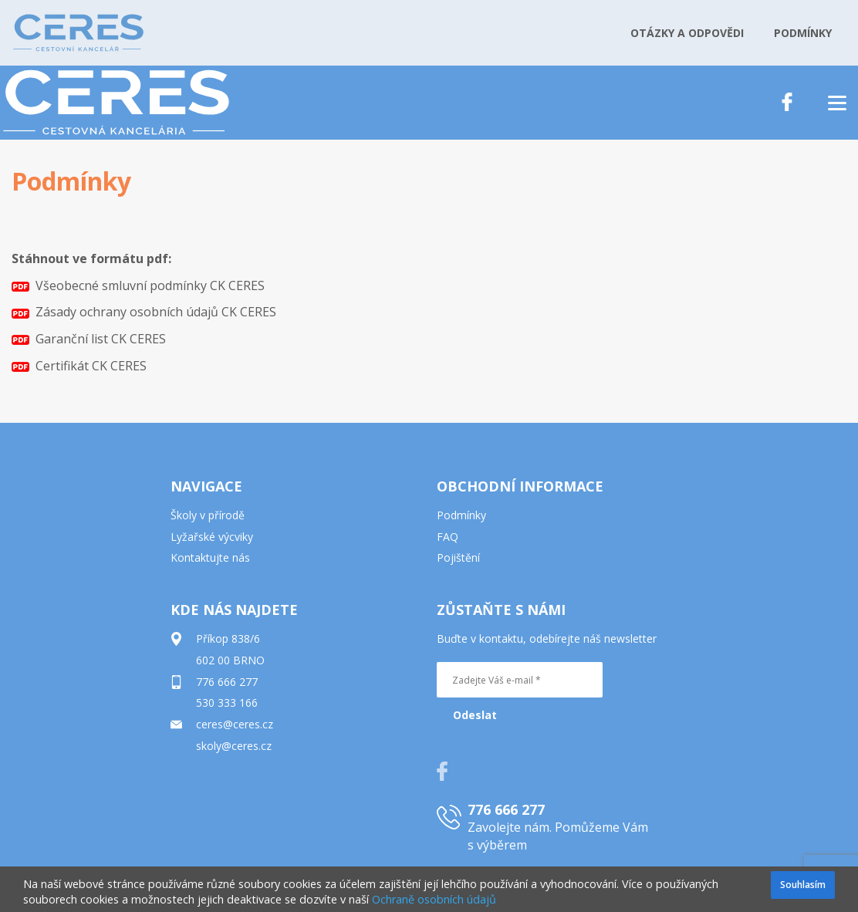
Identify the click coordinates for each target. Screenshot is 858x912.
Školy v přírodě (208, 515)
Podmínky (461, 515)
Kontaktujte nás (210, 557)
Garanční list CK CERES (89, 338)
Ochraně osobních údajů (434, 899)
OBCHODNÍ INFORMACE (520, 486)
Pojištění (458, 557)
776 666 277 (227, 681)
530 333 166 (227, 702)
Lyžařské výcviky (212, 536)
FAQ (447, 536)
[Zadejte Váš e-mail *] (520, 680)
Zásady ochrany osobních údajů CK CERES (144, 311)
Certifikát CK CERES (79, 365)
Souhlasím (803, 884)
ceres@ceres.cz (234, 724)
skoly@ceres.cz (234, 745)
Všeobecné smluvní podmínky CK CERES (138, 285)
